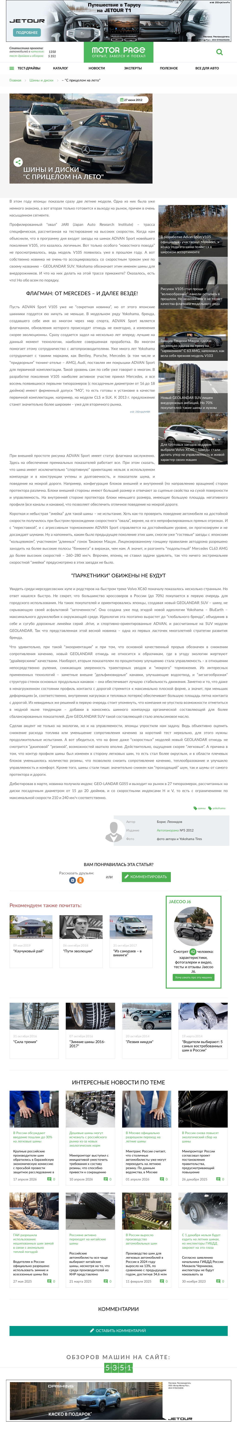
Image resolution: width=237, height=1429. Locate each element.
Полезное (169, 68)
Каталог (60, 68)
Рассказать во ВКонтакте (72, 880)
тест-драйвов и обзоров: (27, 56)
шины (202, 808)
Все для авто (207, 68)
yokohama (219, 808)
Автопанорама (168, 830)
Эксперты (133, 68)
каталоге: (37, 51)
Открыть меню (12, 73)
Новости (97, 68)
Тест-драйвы (29, 68)
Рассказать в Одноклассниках (80, 880)
